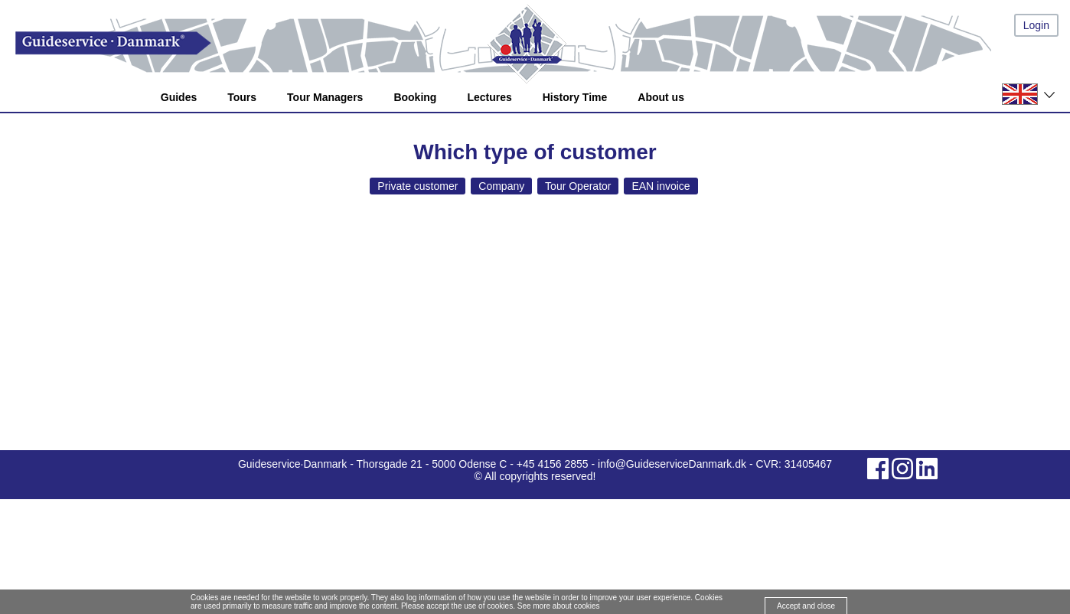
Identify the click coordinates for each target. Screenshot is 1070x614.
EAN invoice (660, 186)
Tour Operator (578, 186)
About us (661, 97)
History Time (575, 97)
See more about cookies (558, 606)
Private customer (417, 186)
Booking (414, 97)
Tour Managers (325, 97)
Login (1036, 25)
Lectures (489, 97)
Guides (179, 97)
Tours (241, 97)
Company (501, 186)
